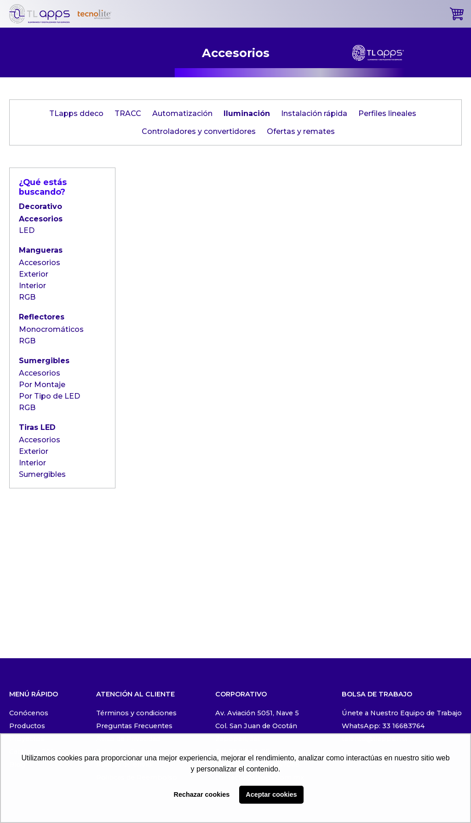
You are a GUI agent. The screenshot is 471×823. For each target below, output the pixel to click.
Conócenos (28, 713)
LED (26, 230)
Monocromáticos (51, 329)
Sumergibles (42, 474)
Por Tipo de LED (49, 396)
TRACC (128, 113)
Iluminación (247, 113)
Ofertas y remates (301, 131)
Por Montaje (42, 384)
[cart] (456, 14)
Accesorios (41, 218)
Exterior (33, 274)
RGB (27, 297)
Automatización (182, 113)
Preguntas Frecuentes (134, 726)
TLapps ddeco (76, 113)
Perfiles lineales (387, 113)
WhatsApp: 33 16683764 (383, 726)
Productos (27, 726)
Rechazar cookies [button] (202, 794)
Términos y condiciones (136, 713)
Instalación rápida (314, 113)
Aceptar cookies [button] (271, 794)
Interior (32, 285)
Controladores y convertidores (199, 131)
